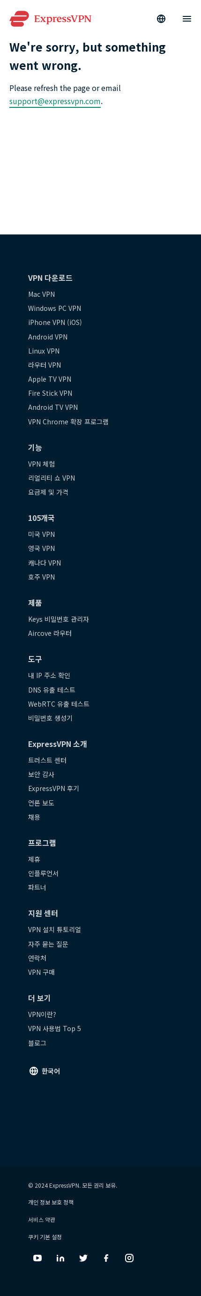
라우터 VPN (44, 364)
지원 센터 (43, 913)
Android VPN (47, 336)
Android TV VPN (53, 407)
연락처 (37, 958)
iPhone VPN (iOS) (55, 322)
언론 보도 (41, 802)
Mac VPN (41, 294)
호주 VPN (41, 576)
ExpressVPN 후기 (53, 788)
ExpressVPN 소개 (57, 743)
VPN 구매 (41, 972)
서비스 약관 (41, 1219)
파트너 (37, 887)
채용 (34, 816)
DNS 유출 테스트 (51, 689)
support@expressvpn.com (55, 100)
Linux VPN (44, 350)
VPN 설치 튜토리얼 (54, 929)
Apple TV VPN (49, 379)
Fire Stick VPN (50, 393)
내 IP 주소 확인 (49, 675)
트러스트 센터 (47, 760)
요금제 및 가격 (48, 492)
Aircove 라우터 (50, 633)
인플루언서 (43, 873)
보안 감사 (41, 774)
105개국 (41, 517)
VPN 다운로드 (50, 277)
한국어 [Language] (51, 1071)
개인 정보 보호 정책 (51, 1202)
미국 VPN (41, 534)
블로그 (37, 1042)
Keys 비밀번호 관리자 (58, 619)
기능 (35, 447)
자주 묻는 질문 (48, 944)
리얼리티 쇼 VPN (51, 477)
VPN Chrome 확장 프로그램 (68, 421)
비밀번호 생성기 (50, 718)
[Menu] (187, 18)
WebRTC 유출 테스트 (58, 703)
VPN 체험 (41, 463)
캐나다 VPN (44, 562)
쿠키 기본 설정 (45, 1237)
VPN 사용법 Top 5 (54, 1028)
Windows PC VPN (54, 308)
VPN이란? (42, 1014)
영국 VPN (41, 548)
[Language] (161, 18)
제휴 (34, 859)
